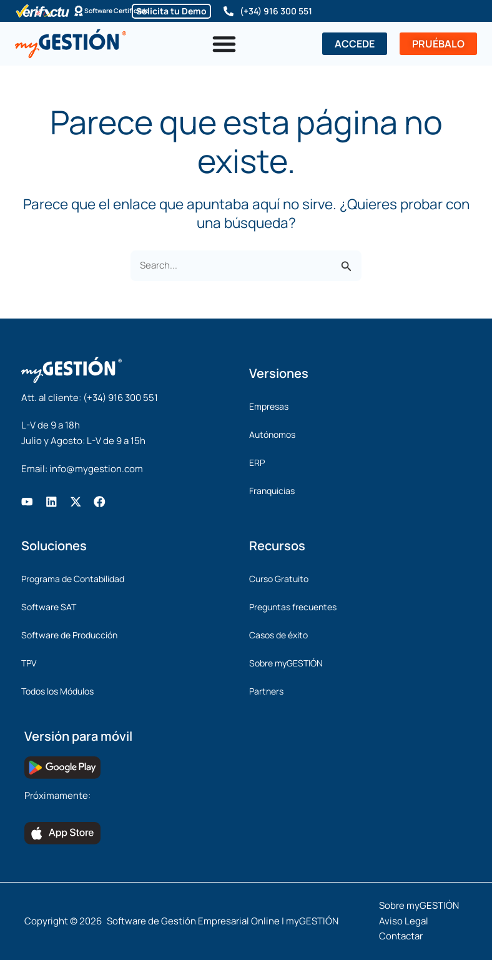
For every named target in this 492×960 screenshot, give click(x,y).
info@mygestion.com (96, 468)
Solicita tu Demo (171, 11)
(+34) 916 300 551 (276, 11)
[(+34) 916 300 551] (229, 11)
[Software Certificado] (69, 11)
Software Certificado (118, 11)
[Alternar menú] (224, 43)
